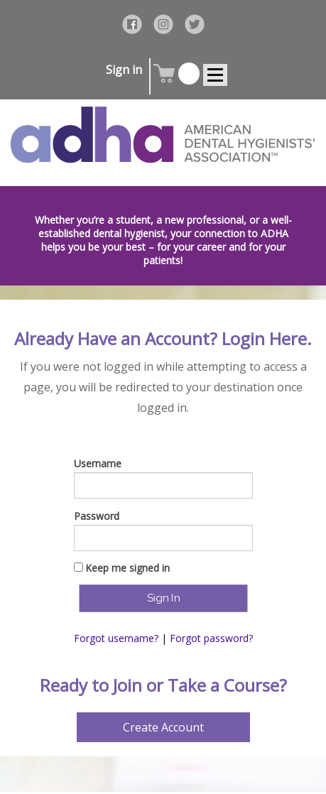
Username (97, 463)
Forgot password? (211, 638)
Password (96, 516)
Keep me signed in (127, 568)
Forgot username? (116, 638)
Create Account (163, 727)
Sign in (124, 69)
